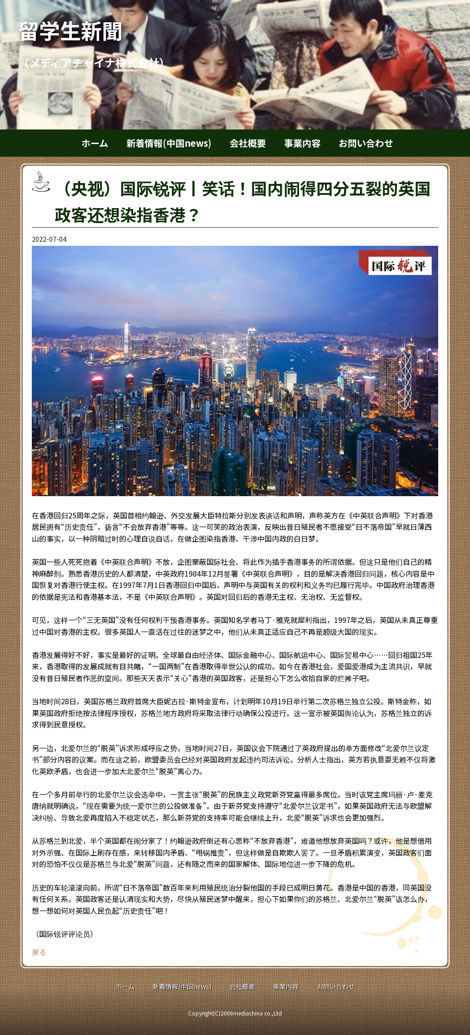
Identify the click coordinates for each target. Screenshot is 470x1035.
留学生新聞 (81, 30)
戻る (39, 951)
